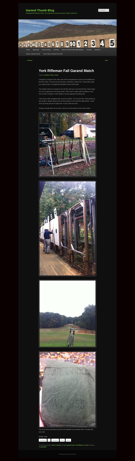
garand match (71, 445)
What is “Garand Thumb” (33, 54)
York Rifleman (79, 445)
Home (28, 49)
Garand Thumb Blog (40, 10)
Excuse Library (46, 49)
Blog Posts (36, 49)
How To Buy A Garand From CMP (53, 54)
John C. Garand (56, 445)
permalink (43, 447)
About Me (97, 49)
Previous (29, 60)
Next (107, 60)
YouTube (89, 49)
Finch (56, 75)
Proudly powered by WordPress (67, 454)
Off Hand (56, 49)
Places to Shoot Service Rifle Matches (72, 49)
